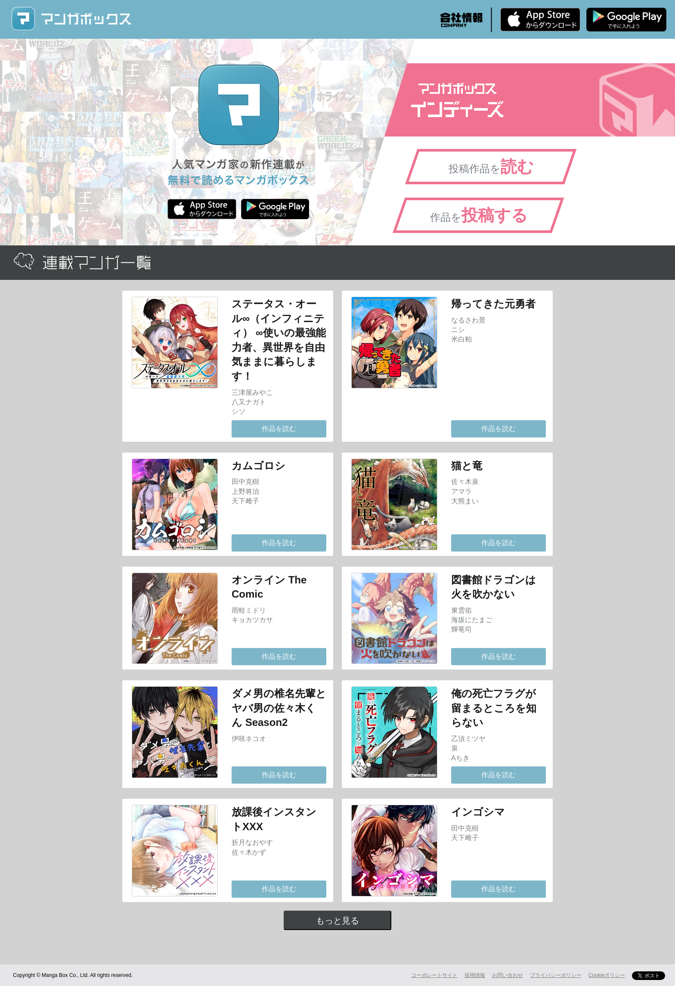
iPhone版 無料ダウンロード (540, 19)
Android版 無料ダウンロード (626, 19)
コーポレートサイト (434, 975)
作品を (479, 215)
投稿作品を (491, 167)
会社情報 (461, 20)
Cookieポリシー (606, 975)
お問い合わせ (507, 975)
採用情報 (474, 975)
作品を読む (279, 428)
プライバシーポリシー (556, 975)
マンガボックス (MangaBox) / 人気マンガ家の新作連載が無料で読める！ (71, 18)
